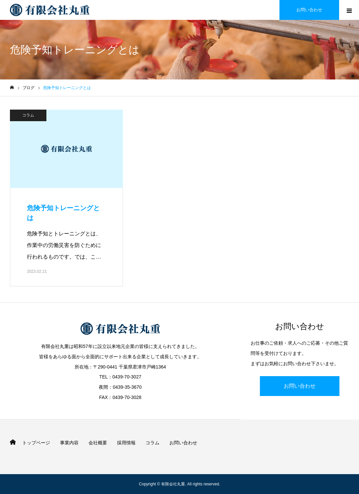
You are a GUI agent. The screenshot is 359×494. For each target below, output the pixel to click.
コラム (28, 115)
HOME (13, 442)
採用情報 (126, 442)
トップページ (36, 442)
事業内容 (69, 442)
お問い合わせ (300, 386)
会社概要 (98, 442)
